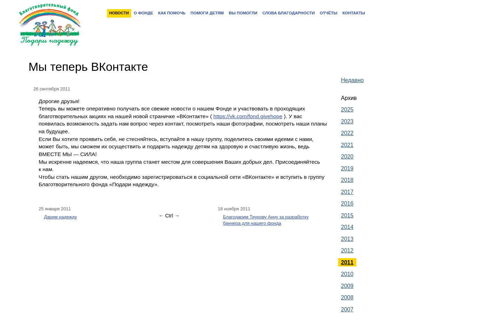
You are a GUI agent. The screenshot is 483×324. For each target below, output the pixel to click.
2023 (347, 121)
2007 (347, 309)
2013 (347, 239)
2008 (347, 297)
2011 (347, 262)
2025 (347, 109)
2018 (347, 180)
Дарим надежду (60, 217)
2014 (347, 227)
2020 (347, 156)
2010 (347, 274)
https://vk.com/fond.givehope (247, 116)
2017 (347, 192)
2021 (347, 145)
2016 (347, 203)
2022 (347, 133)
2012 (347, 250)
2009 (347, 286)
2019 (347, 168)
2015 (347, 215)
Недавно (352, 80)
